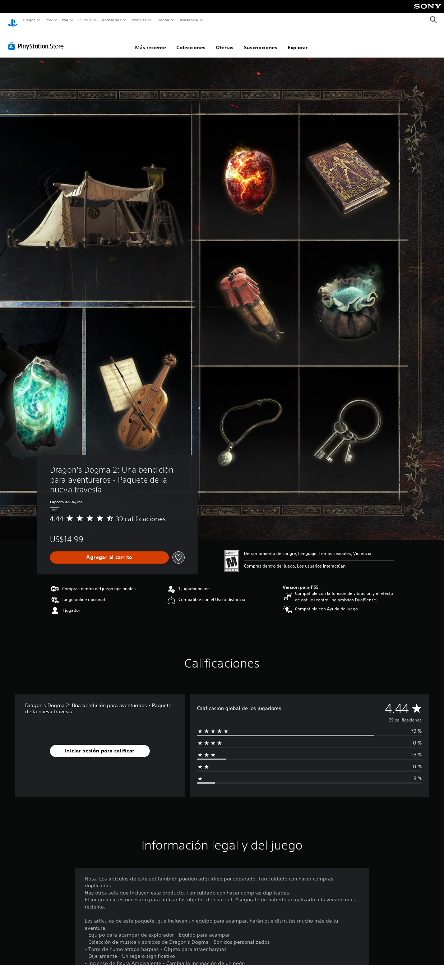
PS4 (65, 19)
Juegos (29, 19)
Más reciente (150, 40)
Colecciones (190, 40)
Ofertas (224, 40)
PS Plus (85, 19)
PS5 (49, 19)
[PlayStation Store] (37, 39)
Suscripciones (260, 40)
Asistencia (188, 19)
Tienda (163, 19)
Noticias (139, 19)
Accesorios (111, 19)
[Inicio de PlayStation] (12, 20)
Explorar (297, 40)
